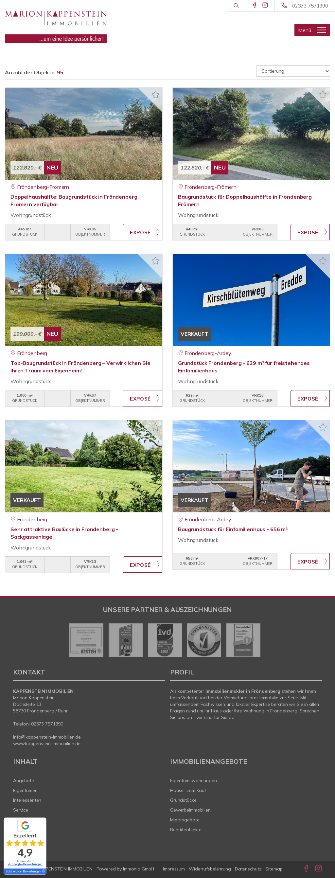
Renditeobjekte (186, 830)
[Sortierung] (293, 71)
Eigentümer (25, 790)
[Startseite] (56, 24)
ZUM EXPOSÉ (142, 232)
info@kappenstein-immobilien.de (47, 737)
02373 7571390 (310, 6)
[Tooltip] (43, 871)
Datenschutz (248, 869)
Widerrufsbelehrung (210, 869)
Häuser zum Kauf (188, 790)
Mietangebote (185, 820)
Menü (304, 30)
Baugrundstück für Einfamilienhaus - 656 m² (233, 529)
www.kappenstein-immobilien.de (46, 743)
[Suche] (236, 6)
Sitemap (273, 869)
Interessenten (27, 800)
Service (20, 810)
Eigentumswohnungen (193, 780)
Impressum (174, 869)
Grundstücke (183, 800)
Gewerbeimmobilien (190, 810)
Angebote (23, 780)
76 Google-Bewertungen (25, 864)
